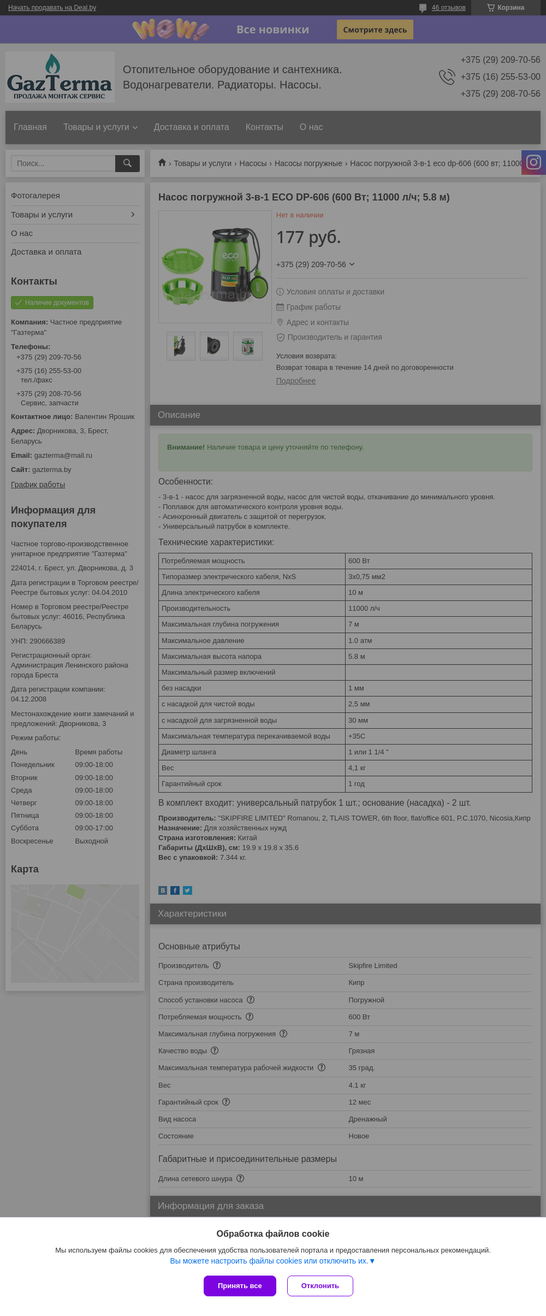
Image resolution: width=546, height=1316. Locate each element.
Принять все (240, 1286)
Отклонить (320, 1286)
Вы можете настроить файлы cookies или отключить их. (269, 1260)
